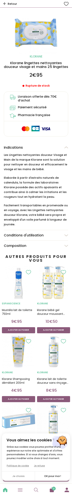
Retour (10, 4)
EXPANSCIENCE (11, 303)
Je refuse (39, 465)
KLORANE (42, 303)
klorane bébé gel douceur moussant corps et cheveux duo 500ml (52, 312)
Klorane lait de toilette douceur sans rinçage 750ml (52, 381)
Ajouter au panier (18, 330)
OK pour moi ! (52, 476)
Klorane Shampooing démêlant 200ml (16, 381)
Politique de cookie (18, 465)
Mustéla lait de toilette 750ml (17, 312)
